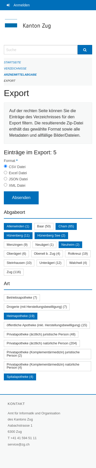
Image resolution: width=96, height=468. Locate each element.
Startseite (12, 62)
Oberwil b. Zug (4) (47, 253)
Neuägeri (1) (44, 245)
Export (9, 80)
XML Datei (17, 185)
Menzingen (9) (17, 245)
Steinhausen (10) (19, 263)
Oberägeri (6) (16, 253)
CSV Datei (17, 167)
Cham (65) (66, 226)
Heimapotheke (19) (21, 316)
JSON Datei (18, 179)
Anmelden (22, 5)
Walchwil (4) (78, 263)
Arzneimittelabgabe (20, 74)
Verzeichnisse (15, 68)
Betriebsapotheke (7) (22, 297)
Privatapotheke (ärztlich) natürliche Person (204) (42, 343)
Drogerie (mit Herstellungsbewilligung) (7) (37, 307)
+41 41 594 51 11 (23, 438)
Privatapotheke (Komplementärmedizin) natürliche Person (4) (43, 366)
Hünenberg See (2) (51, 235)
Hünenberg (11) (18, 235)
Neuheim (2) (70, 245)
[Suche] (85, 49)
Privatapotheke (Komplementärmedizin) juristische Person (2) (43, 353)
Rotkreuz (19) (78, 253)
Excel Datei (18, 173)
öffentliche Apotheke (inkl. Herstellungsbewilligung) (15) (47, 325)
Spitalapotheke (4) (20, 377)
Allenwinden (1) (18, 226)
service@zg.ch (18, 444)
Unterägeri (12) (50, 263)
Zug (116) (14, 272)
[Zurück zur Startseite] (48, 27)
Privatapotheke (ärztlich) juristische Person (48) (41, 334)
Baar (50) (44, 226)
